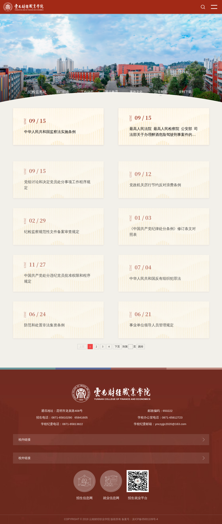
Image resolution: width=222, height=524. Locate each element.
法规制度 (160, 92)
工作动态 (87, 92)
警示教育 (111, 92)
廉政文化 (136, 92)
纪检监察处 (37, 92)
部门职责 (62, 92)
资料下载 (185, 92)
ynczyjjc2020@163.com (170, 424)
